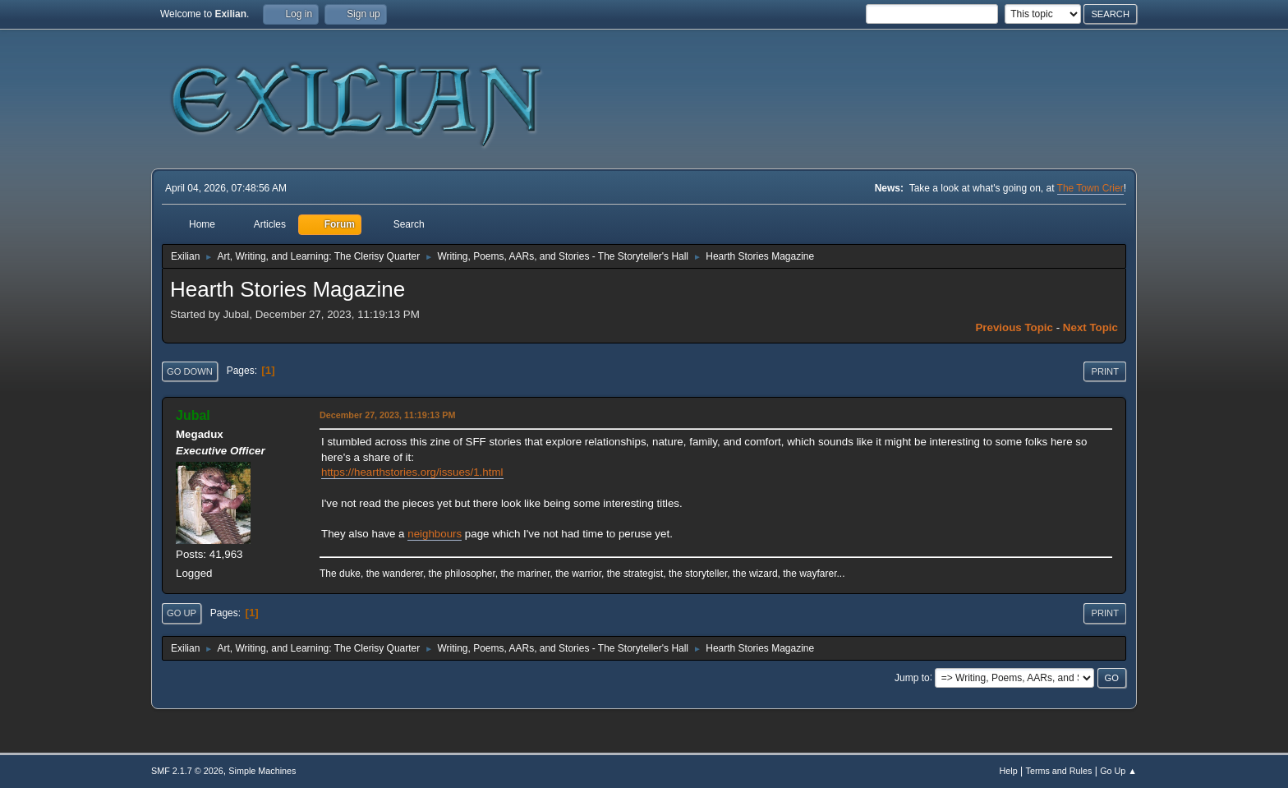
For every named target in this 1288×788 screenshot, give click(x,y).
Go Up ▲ (1118, 771)
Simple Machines (262, 771)
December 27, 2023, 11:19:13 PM (387, 415)
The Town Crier (1090, 188)
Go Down (190, 371)
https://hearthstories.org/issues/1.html (412, 472)
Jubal (193, 415)
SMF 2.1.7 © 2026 (187, 771)
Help (1009, 771)
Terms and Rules (1059, 771)
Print (1105, 371)
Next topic (1090, 327)
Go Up (181, 613)
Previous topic (1014, 327)
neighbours (434, 534)
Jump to (912, 677)
